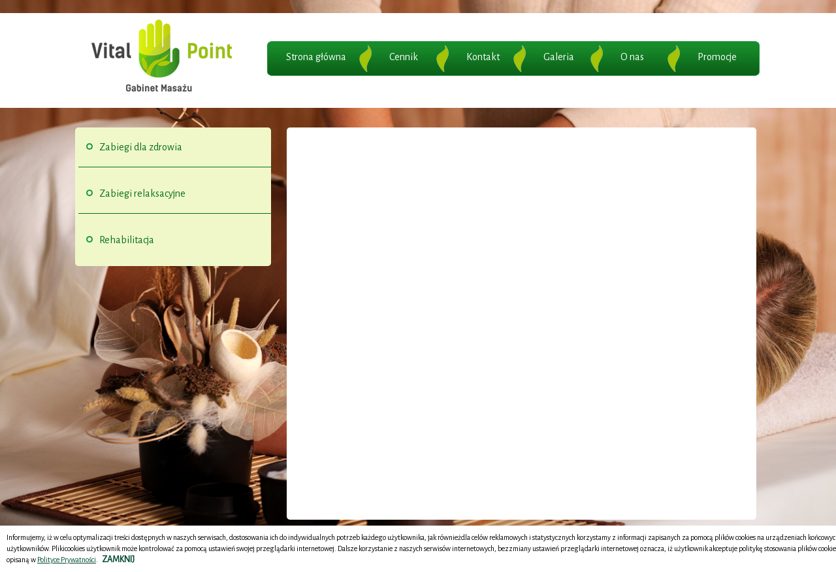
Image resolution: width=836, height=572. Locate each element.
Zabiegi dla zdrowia (140, 147)
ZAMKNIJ (118, 559)
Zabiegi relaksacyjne (142, 193)
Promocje (717, 57)
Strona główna (316, 57)
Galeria (558, 57)
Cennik (403, 57)
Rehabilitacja (126, 240)
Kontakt (483, 57)
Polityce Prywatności (66, 560)
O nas (632, 57)
